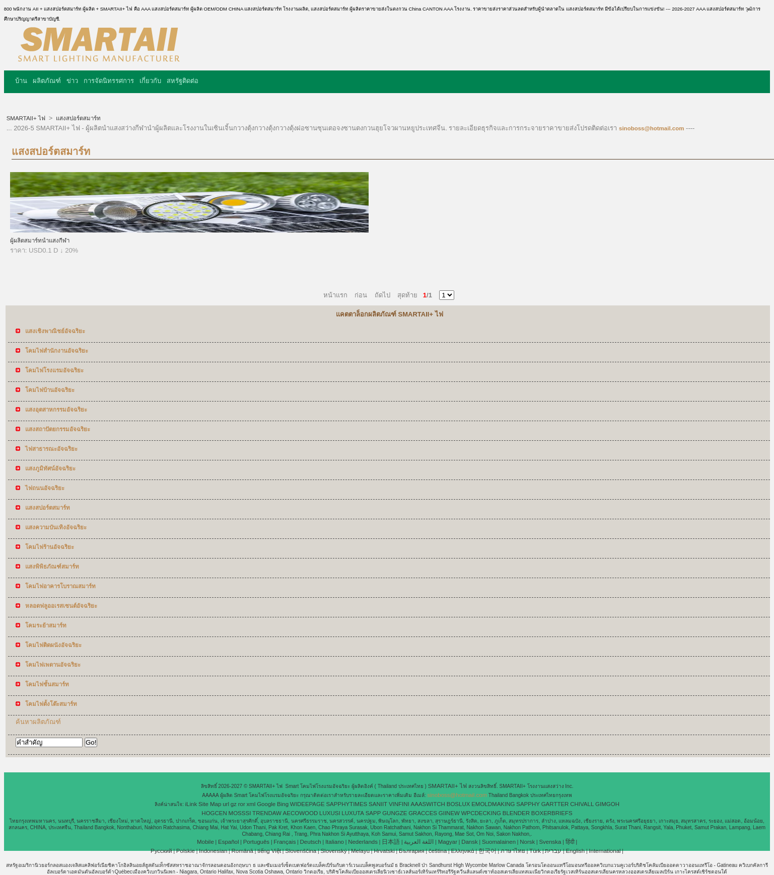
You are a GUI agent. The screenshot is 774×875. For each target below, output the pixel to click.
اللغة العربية (419, 842)
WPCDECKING (481, 813)
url (226, 804)
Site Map (209, 804)
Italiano (334, 842)
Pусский (161, 851)
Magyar (447, 842)
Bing (283, 804)
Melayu (360, 851)
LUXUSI (329, 813)
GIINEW (449, 813)
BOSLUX (458, 804)
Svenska (550, 842)
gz (234, 804)
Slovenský (333, 851)
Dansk (469, 842)
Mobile (205, 842)
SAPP (373, 813)
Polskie (185, 851)
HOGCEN (214, 813)
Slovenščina (300, 851)
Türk (535, 851)
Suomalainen (499, 842)
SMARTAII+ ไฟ (27, 118)
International (604, 851)
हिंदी (570, 842)
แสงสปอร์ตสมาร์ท (77, 118)
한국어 (487, 851)
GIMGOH (607, 804)
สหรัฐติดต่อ (182, 81)
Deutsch (310, 842)
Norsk (527, 842)
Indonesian (213, 851)
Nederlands (363, 842)
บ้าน (21, 81)
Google (266, 804)
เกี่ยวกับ (150, 81)
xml (251, 804)
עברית (553, 851)
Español (228, 842)
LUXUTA (352, 813)
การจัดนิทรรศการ (109, 81)
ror (241, 804)
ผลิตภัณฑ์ (47, 81)
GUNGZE (394, 813)
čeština (438, 851)
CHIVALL (582, 804)
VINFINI (399, 804)
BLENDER (516, 813)
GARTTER (555, 804)
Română (242, 851)
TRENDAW (267, 813)
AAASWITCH (428, 804)
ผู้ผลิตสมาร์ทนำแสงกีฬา (39, 240)
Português (256, 842)
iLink (191, 804)
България (412, 851)
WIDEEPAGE (307, 804)
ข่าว (72, 81)
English (575, 851)
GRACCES (422, 813)
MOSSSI (240, 813)
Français (284, 842)
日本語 (391, 842)
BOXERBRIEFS (552, 813)
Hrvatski (384, 851)
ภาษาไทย (513, 851)
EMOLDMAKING (493, 804)
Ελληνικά (462, 851)
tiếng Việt (269, 851)
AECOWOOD (300, 813)
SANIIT (378, 804)
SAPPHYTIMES (346, 804)
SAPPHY (528, 804)
